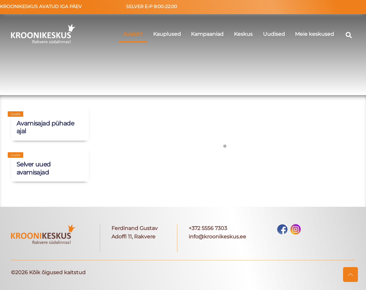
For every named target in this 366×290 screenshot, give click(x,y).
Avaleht (133, 34)
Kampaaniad (207, 34)
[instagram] (295, 229)
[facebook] (282, 229)
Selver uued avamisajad (33, 168)
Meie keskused (314, 34)
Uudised (274, 34)
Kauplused (167, 34)
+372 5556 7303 (208, 228)
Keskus (243, 34)
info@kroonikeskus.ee (217, 237)
